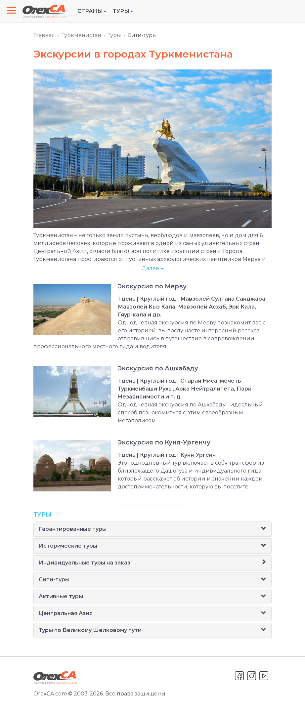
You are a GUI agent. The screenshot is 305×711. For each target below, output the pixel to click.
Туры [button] (123, 11)
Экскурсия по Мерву (152, 286)
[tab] (152, 529)
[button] (263, 529)
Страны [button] (91, 11)
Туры (114, 35)
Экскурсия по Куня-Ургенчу (164, 442)
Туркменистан (81, 35)
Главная (44, 35)
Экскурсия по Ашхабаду (158, 368)
